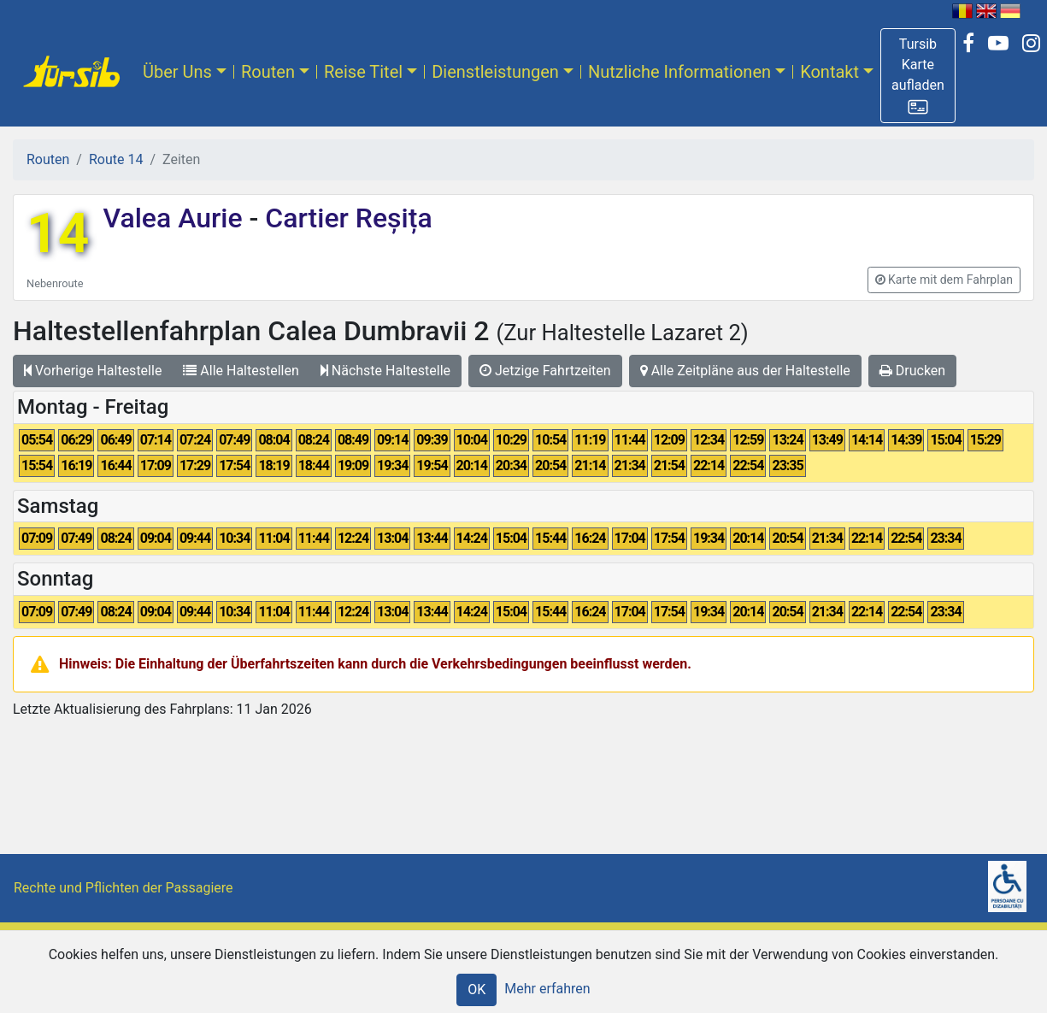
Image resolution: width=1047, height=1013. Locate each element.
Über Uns (177, 72)
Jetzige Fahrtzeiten (545, 370)
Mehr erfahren (547, 989)
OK (476, 989)
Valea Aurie (176, 218)
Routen (268, 72)
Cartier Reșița (345, 218)
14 (57, 234)
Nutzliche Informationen (679, 72)
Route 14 (116, 159)
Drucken (912, 370)
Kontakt (829, 72)
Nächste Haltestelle (385, 370)
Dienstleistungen (495, 72)
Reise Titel (363, 72)
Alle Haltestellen (240, 370)
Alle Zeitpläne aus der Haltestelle (745, 370)
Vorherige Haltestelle (93, 370)
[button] (918, 75)
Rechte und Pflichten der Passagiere (123, 888)
